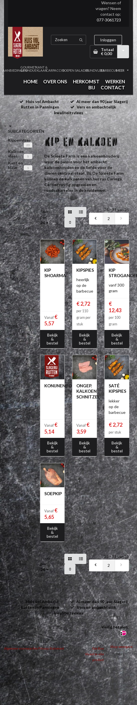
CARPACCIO (55, 70)
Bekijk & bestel (52, 339)
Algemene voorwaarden (21, 648)
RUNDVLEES (95, 70)
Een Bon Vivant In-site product (94, 654)
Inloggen (108, 39)
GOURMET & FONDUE (28, 68)
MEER (122, 70)
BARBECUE (109, 70)
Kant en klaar (15, 165)
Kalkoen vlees (16, 153)
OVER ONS (55, 81)
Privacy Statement (51, 648)
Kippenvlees (19, 140)
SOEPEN (68, 70)
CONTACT (113, 87)
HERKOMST (86, 81)
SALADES (82, 70)
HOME (30, 81)
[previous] (96, 218)
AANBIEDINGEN (14, 70)
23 (28, 145)
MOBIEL (119, 654)
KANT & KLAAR (41, 68)
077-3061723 (109, 19)
